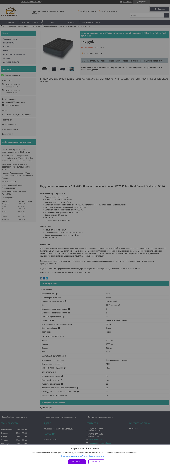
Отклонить (96, 462)
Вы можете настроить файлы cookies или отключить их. (84, 456)
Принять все (77, 462)
